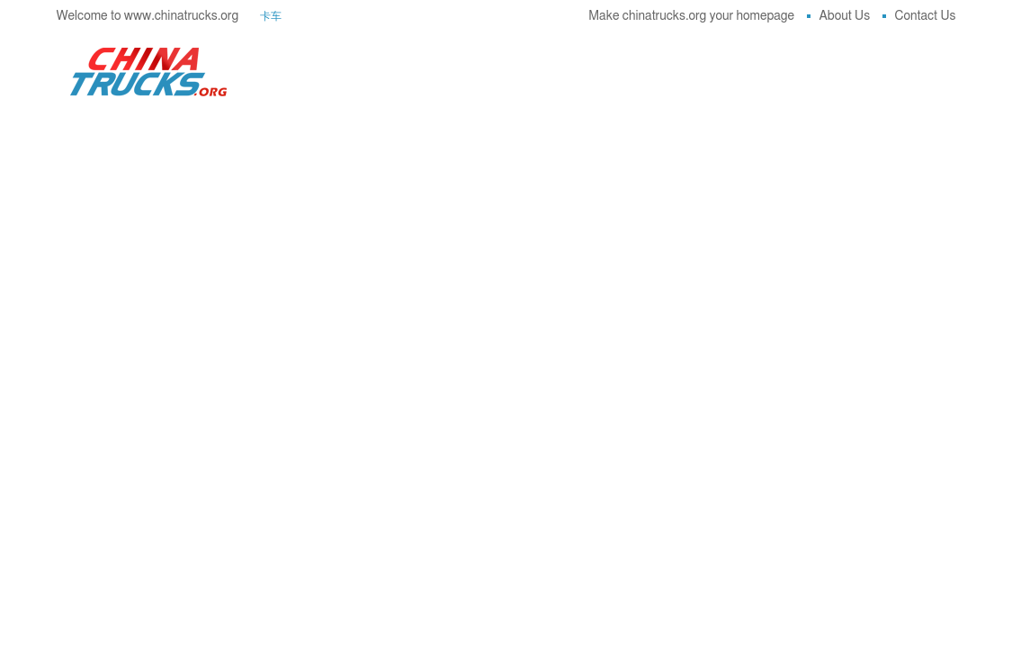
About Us (839, 16)
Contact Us (919, 16)
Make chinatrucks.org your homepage (691, 16)
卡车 (271, 16)
